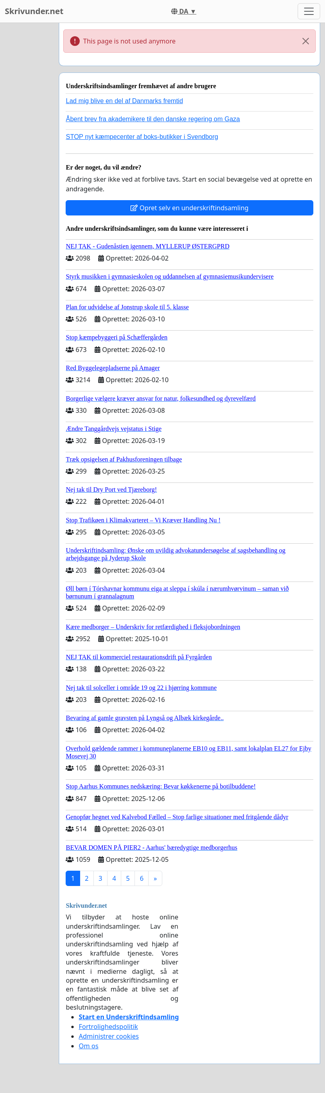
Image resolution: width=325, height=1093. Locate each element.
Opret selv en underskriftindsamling (189, 207)
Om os (88, 1045)
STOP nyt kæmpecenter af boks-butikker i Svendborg (142, 136)
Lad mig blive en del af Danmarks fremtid (124, 100)
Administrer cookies (109, 1036)
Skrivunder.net (34, 11)
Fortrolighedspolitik (108, 1026)
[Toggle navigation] (309, 11)
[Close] (305, 41)
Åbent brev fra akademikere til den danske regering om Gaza (153, 119)
